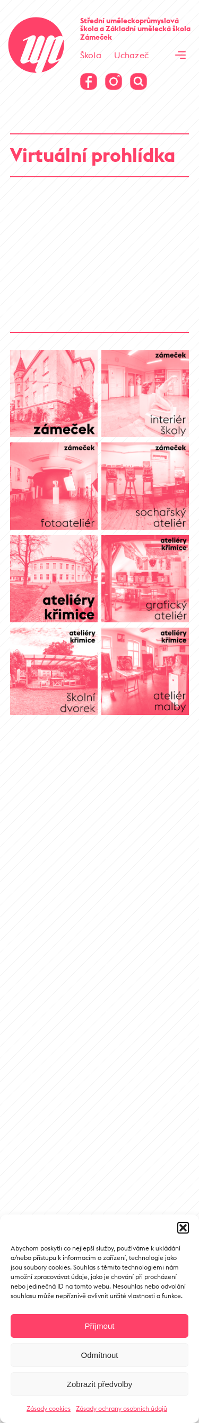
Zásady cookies (49, 1408)
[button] (183, 1227)
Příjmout (100, 1325)
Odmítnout (99, 1355)
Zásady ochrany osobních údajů (121, 1408)
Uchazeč (131, 55)
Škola (90, 55)
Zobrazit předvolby (99, 1384)
